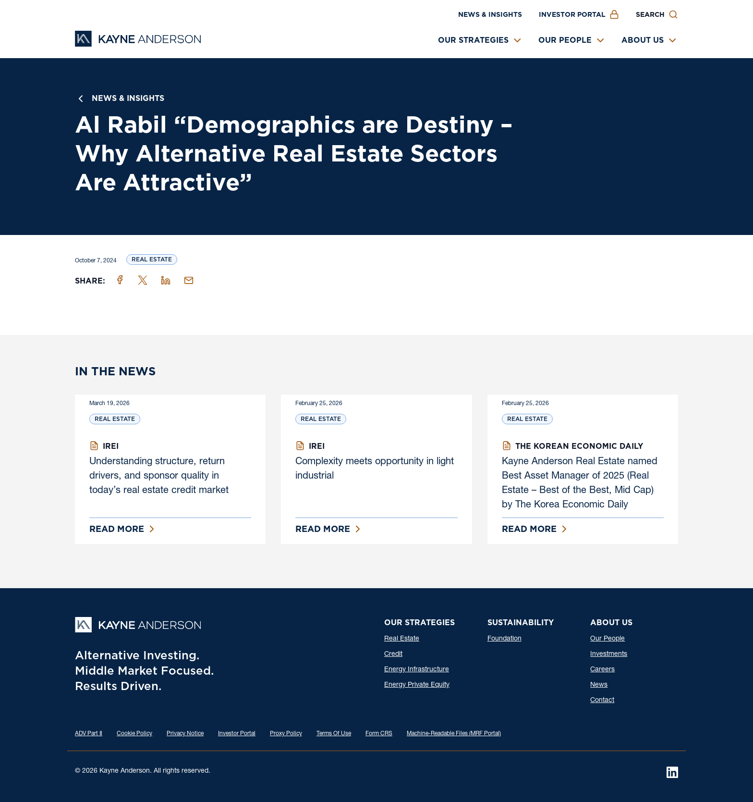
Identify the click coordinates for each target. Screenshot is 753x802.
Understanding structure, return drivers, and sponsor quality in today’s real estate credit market (159, 476)
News (598, 685)
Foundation (504, 639)
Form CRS (378, 734)
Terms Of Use (333, 734)
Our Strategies (473, 40)
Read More (116, 529)
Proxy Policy (286, 734)
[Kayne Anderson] (138, 43)
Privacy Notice (185, 734)
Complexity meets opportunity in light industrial (374, 469)
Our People (565, 40)
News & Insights (490, 14)
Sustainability (520, 622)
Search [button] (650, 14)
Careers (602, 669)
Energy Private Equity (416, 685)
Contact (602, 700)
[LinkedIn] (672, 772)
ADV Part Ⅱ (88, 734)
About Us (642, 40)
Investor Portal (572, 14)
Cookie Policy (134, 734)
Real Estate (152, 259)
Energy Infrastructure (416, 669)
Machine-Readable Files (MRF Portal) (454, 734)
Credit (393, 654)
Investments (608, 654)
